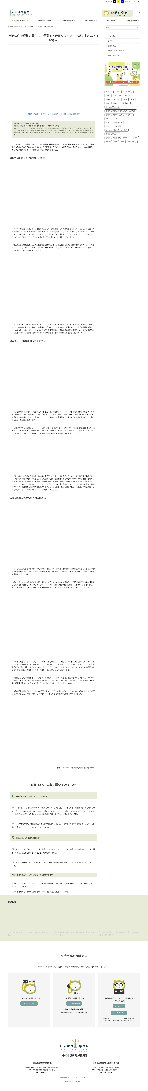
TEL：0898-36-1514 (74, 1003)
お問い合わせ (64, 1077)
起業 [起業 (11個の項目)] (116, 142)
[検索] (139, 13)
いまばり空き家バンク (19, 20)
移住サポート (133, 20)
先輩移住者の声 (113, 56)
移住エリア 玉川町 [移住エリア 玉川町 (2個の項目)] (112, 134)
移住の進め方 (91, 20)
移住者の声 (112, 20)
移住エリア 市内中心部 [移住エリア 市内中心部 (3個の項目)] (114, 122)
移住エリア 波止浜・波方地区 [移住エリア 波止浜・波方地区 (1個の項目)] (116, 130)
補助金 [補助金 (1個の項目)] (108, 142)
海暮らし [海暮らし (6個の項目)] (126, 103)
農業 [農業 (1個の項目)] (122, 142)
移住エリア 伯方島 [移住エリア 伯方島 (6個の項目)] (112, 107)
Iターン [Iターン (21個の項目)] (108, 92)
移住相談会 (112, 46)
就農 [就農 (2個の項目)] (107, 103)
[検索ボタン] (138, 27)
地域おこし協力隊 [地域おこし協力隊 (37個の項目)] (112, 99)
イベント (111, 41)
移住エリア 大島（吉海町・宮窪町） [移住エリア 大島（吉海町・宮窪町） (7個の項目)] (119, 115)
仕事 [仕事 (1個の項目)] (107, 95)
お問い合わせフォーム (29, 1003)
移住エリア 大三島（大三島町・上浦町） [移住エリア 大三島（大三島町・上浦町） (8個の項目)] (121, 111)
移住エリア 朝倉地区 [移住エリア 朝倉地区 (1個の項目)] (113, 126)
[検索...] (120, 27)
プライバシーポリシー (80, 1077)
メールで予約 (119, 1006)
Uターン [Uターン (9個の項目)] (117, 92)
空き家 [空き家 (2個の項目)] (135, 138)
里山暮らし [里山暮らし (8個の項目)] (132, 142)
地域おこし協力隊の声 (116, 51)
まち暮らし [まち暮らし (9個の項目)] (128, 92)
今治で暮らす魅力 (46, 20)
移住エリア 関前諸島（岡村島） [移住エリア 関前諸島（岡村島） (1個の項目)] (117, 138)
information (112, 36)
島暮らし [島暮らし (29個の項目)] (116, 103)
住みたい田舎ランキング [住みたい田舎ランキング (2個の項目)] (122, 95)
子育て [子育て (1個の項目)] (125, 99)
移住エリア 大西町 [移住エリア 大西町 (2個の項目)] (112, 119)
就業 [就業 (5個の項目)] (132, 99)
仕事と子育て (69, 20)
